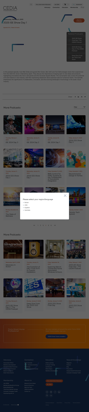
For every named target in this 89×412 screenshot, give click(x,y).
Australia (27, 210)
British (27, 202)
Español (27, 208)
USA (26, 205)
